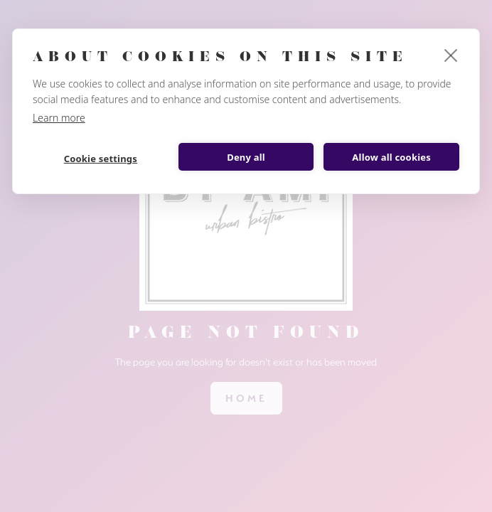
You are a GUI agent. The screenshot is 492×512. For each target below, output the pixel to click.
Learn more (59, 117)
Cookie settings (100, 158)
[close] (451, 54)
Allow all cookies (391, 157)
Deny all (246, 157)
